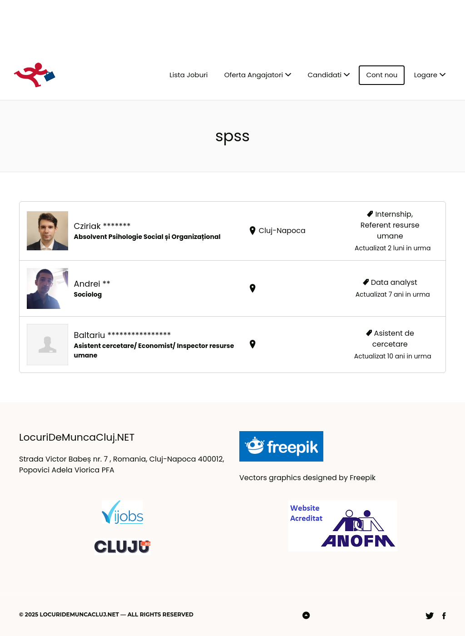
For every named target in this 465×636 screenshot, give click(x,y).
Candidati (325, 75)
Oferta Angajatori (253, 75)
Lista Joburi (188, 75)
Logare (425, 75)
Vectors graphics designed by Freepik (307, 477)
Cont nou (381, 75)
